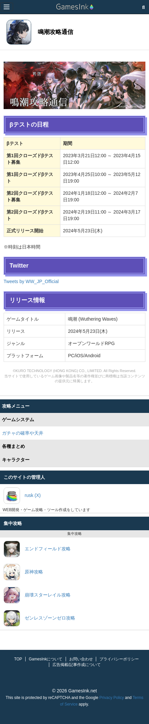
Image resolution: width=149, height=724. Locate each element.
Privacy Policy (111, 697)
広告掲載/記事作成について (77, 664)
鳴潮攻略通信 (55, 32)
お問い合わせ (81, 659)
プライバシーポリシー (119, 659)
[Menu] (6, 7)
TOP (18, 659)
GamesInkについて (46, 659)
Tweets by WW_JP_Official (31, 281)
